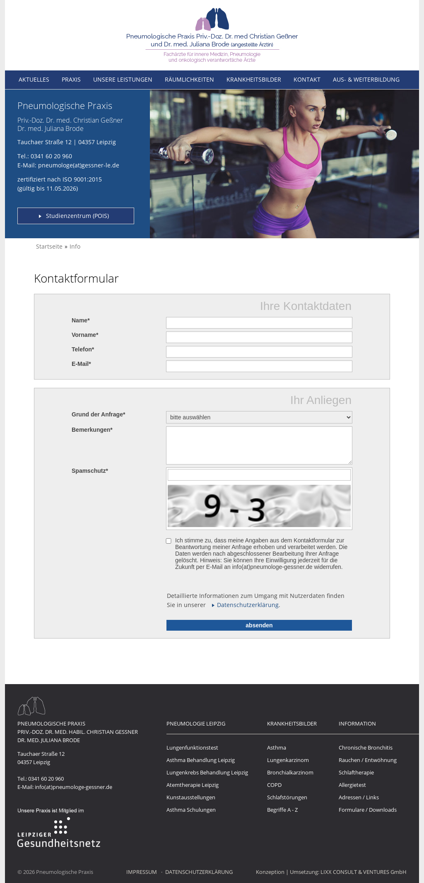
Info (75, 246)
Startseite (49, 246)
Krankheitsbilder (253, 79)
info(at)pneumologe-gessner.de (73, 787)
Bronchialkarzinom (290, 772)
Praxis (71, 79)
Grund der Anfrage (98, 414)
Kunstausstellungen (190, 797)
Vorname (85, 334)
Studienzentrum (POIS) (77, 216)
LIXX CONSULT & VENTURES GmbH (363, 872)
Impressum (141, 872)
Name (81, 320)
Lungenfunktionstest (192, 747)
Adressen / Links (359, 797)
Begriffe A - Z (282, 809)
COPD (274, 785)
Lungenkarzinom (288, 760)
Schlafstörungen (287, 797)
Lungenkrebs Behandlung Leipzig (207, 772)
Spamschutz (90, 470)
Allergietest (352, 785)
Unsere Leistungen (122, 79)
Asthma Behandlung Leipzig (200, 760)
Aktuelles (34, 79)
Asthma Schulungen (191, 809)
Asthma (276, 747)
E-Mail (81, 363)
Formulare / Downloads (368, 809)
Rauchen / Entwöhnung (368, 760)
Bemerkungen (92, 429)
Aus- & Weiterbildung (366, 79)
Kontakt (307, 79)
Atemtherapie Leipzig (192, 785)
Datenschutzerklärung (248, 605)
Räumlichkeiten (189, 79)
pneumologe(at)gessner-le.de (78, 165)
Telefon (83, 349)
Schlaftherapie (356, 772)
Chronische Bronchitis (366, 747)
